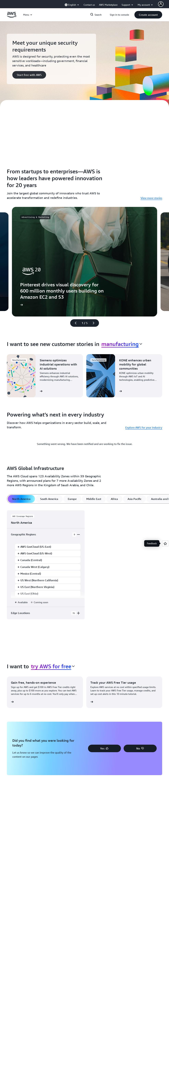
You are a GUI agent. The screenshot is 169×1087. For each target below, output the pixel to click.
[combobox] (121, 343)
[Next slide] (95, 323)
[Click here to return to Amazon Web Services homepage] (11, 16)
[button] (148, 14)
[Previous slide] (74, 323)
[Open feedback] (165, 544)
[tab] (21, 499)
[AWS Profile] (161, 4)
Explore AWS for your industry (143, 427)
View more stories (151, 198)
